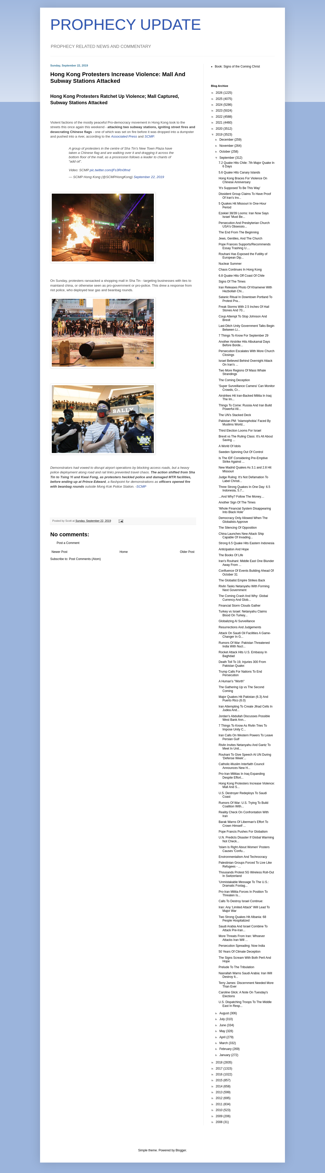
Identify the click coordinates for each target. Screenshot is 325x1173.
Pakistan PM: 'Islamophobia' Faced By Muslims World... (245, 422)
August (224, 1013)
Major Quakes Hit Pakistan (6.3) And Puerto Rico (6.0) (243, 698)
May (222, 1031)
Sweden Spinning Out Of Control (241, 452)
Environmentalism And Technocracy (243, 857)
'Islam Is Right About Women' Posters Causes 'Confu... (244, 848)
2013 (219, 1092)
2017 (219, 1068)
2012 (219, 1098)
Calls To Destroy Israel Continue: (241, 901)
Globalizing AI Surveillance (237, 621)
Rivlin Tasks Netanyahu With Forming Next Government (244, 588)
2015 (219, 1080)
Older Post (187, 552)
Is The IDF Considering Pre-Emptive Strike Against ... (243, 459)
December (226, 139)
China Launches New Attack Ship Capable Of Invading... (241, 535)
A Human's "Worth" (231, 681)
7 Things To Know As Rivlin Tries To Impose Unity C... (243, 727)
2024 (219, 104)
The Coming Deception (234, 380)
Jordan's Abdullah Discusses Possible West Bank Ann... (244, 718)
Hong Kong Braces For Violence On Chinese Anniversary (243, 180)
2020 (219, 128)
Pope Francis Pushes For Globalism (243, 831)
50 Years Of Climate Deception (239, 951)
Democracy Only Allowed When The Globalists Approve (243, 519)
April (222, 1037)
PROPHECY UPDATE (125, 24)
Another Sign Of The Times (237, 502)
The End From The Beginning (239, 232)
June (223, 1025)
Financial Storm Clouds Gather (239, 605)
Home (124, 552)
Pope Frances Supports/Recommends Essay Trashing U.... (244, 246)
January (225, 1055)
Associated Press (124, 136)
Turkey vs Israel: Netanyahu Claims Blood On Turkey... (243, 613)
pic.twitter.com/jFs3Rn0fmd (110, 170)
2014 (219, 1086)
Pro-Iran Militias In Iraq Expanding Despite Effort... (242, 775)
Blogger (181, 1150)
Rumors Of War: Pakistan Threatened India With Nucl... (244, 644)
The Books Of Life (231, 555)
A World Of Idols (230, 446)
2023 (219, 110)
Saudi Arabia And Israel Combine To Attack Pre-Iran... (243, 928)
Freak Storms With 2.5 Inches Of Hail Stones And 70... (244, 308)
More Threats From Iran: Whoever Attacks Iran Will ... (242, 937)
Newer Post (59, 552)
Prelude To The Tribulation (236, 967)
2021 (219, 122)
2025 (219, 99)
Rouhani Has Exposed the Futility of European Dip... (243, 255)
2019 (219, 134)
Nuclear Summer (230, 263)
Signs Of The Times (232, 281)
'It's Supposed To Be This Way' (239, 188)
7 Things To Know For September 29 (243, 335)
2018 (219, 1062)
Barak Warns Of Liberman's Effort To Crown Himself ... (243, 823)
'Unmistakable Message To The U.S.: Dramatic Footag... (244, 883)
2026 (219, 93)
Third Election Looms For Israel (240, 430)
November (226, 146)
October (225, 151)
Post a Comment (68, 543)
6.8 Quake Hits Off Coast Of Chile (242, 275)
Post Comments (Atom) (85, 559)
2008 (219, 1122)
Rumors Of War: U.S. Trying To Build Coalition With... (243, 804)
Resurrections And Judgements (240, 627)
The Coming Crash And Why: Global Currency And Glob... (243, 597)
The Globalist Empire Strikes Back (242, 580)
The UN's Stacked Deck (235, 415)
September (227, 157)
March (224, 1043)
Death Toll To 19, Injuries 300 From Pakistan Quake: (242, 663)
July (222, 1019)
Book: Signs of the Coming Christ (237, 66)
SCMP (149, 136)
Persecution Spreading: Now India (242, 946)
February (225, 1049)
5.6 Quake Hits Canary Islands (239, 172)
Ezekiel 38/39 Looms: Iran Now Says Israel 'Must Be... (244, 215)
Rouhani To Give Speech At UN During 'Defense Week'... (245, 756)
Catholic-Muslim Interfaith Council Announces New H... (241, 765)
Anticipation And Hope (234, 549)
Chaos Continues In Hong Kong (240, 269)
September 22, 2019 (149, 177)
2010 (219, 1110)
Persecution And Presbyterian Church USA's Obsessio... (244, 224)
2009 (219, 1116)
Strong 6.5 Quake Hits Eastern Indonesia (246, 543)
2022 (219, 116)
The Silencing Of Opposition (238, 527)
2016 (219, 1074)
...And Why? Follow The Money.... (241, 496)
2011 (219, 1104)
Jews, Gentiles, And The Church (240, 238)
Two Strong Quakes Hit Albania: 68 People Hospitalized (242, 918)
